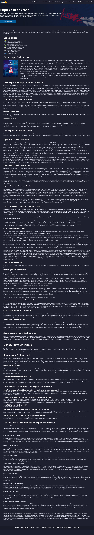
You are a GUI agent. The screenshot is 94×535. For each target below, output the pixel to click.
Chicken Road (90, 2)
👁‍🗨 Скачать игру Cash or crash (13, 49)
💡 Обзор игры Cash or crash (13, 41)
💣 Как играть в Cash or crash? (13, 43)
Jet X (40, 2)
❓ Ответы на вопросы (11, 52)
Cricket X (57, 2)
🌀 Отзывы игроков (10, 54)
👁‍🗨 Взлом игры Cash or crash (13, 50)
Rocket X (45, 2)
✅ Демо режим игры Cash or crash (15, 47)
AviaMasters (81, 2)
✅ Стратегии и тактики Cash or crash (16, 46)
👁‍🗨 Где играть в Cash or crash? (13, 44)
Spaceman (64, 2)
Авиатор (28, 2)
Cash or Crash (73, 2)
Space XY (51, 2)
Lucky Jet (34, 2)
